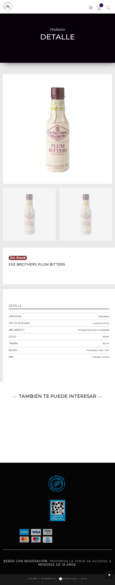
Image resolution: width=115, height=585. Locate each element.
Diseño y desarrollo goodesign (52, 579)
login (83, 579)
